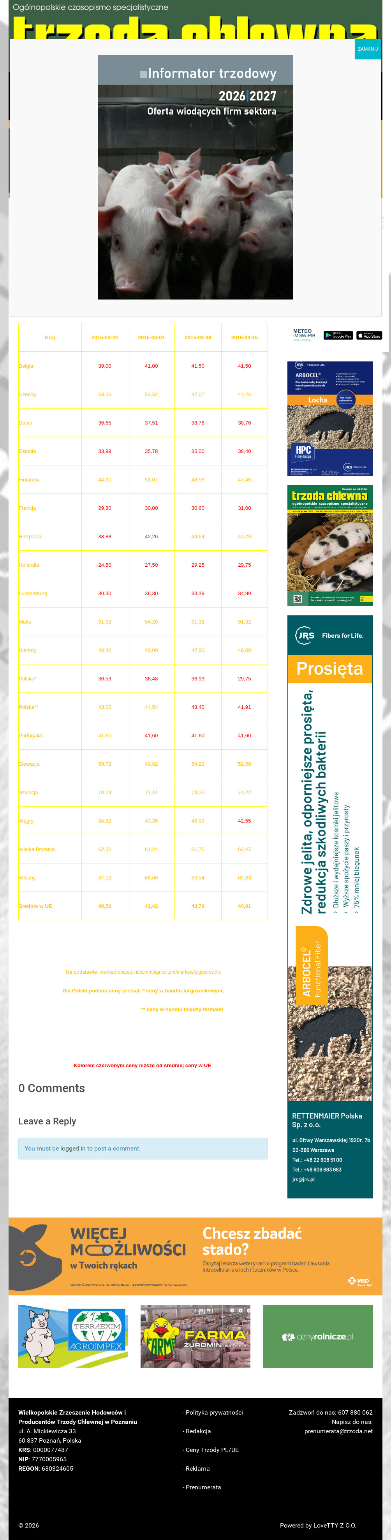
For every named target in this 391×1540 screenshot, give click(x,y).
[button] (330, 418)
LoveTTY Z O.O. (335, 1525)
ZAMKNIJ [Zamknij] (368, 49)
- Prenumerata (202, 1487)
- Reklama (196, 1468)
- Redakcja (197, 1431)
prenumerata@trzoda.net (339, 1431)
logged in (73, 1148)
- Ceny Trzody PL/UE (211, 1450)
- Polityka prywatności (213, 1412)
